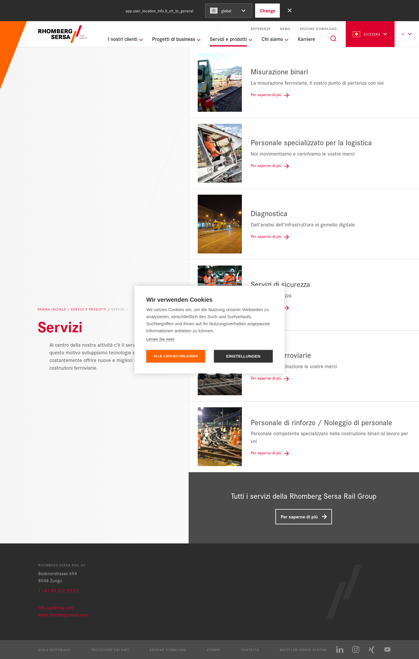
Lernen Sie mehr (160, 339)
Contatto (250, 649)
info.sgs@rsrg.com (56, 607)
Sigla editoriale (54, 649)
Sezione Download (318, 28)
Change (267, 10)
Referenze (261, 28)
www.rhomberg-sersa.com (63, 614)
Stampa (213, 649)
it (403, 34)
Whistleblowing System (303, 649)
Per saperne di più (299, 516)
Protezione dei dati (110, 649)
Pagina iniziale (52, 309)
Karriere (306, 39)
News (285, 28)
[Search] (333, 38)
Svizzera (366, 34)
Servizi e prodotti (89, 309)
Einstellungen (243, 356)
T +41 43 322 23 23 (58, 590)
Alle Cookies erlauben (176, 356)
